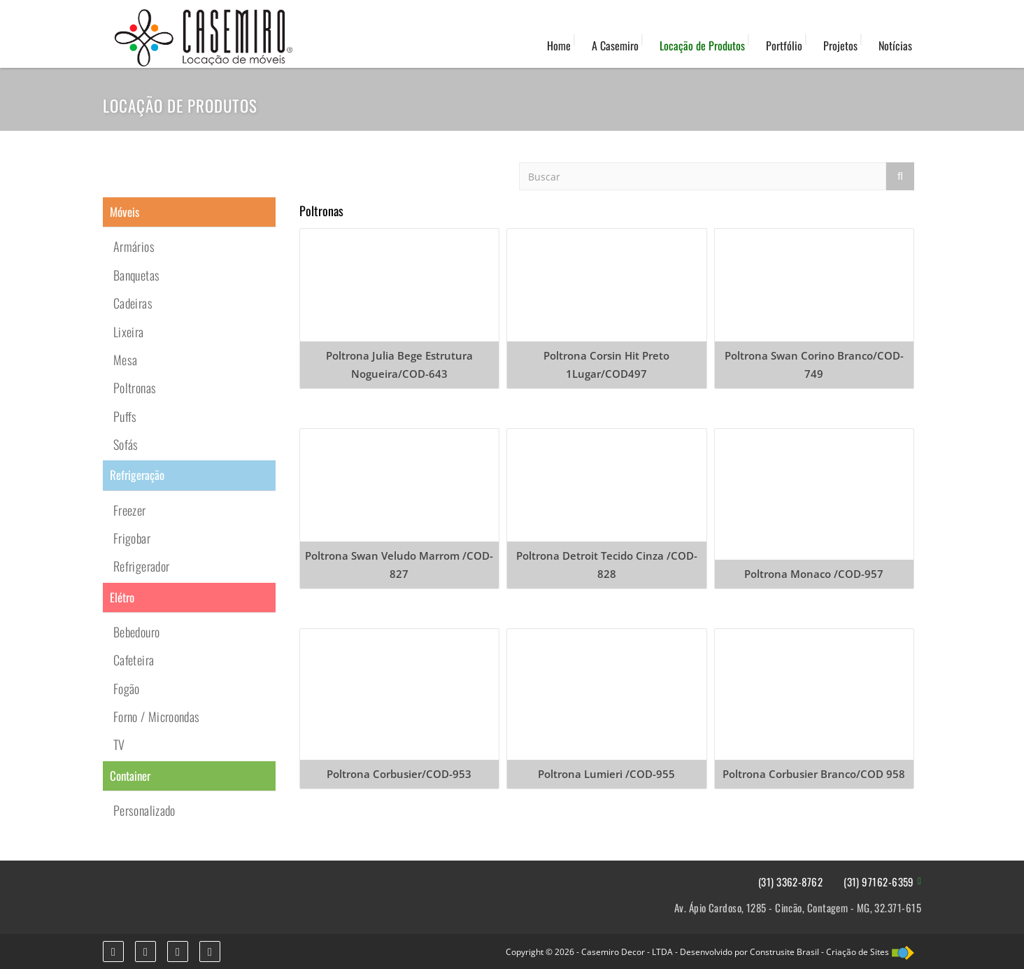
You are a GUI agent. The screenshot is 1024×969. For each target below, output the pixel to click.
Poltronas (134, 388)
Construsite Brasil (784, 952)
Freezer (129, 510)
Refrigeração (137, 474)
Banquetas (136, 275)
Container (130, 775)
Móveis (124, 211)
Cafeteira (133, 660)
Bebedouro (136, 632)
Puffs (125, 416)
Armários (134, 246)
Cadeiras (132, 303)
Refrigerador (141, 566)
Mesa (125, 360)
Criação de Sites (857, 952)
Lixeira (128, 332)
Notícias (895, 45)
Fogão (126, 688)
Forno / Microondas (156, 716)
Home (559, 45)
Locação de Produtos (702, 45)
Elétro (122, 597)
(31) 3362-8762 (790, 882)
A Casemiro (615, 45)
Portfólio (784, 45)
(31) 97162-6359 (879, 882)
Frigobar (131, 538)
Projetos (840, 45)
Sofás (125, 444)
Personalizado (144, 810)
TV (119, 744)
